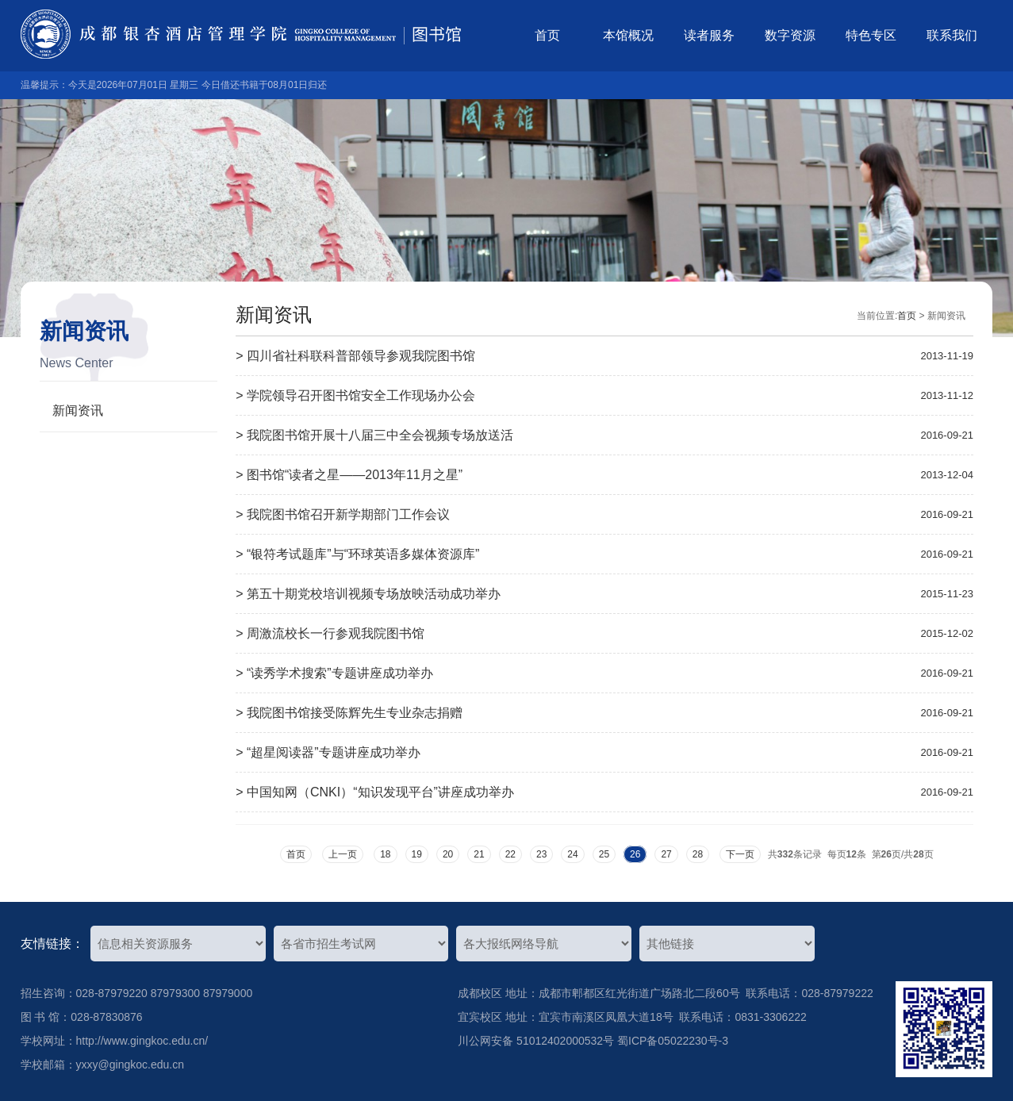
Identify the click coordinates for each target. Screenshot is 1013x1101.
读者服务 (709, 35)
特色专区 (871, 35)
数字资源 (790, 35)
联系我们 (952, 35)
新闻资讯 (77, 410)
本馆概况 (628, 35)
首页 (547, 35)
